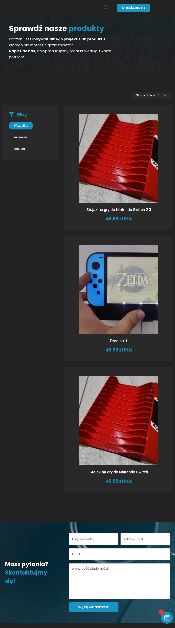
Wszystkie (21, 125)
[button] (106, 7)
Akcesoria (21, 137)
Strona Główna (146, 95)
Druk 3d (19, 149)
